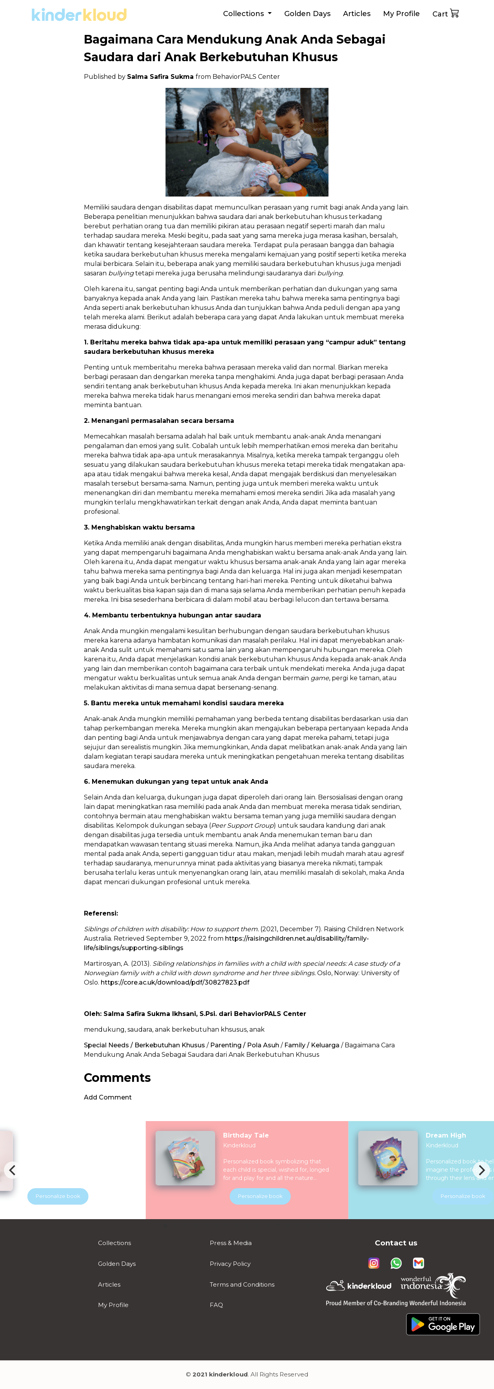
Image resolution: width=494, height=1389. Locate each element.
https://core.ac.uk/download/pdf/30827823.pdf (175, 982)
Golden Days (307, 13)
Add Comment (108, 1097)
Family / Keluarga (312, 1045)
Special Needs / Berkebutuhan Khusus (144, 1045)
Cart (445, 13)
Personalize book (271, 1196)
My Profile (401, 13)
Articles (356, 13)
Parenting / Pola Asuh (244, 1045)
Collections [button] (244, 13)
